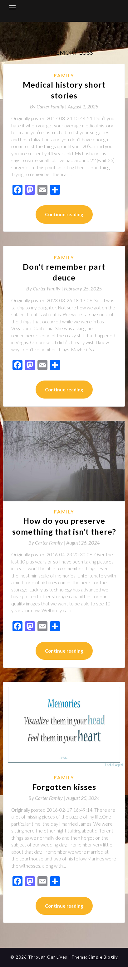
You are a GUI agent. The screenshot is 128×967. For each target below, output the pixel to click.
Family (64, 75)
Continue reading (64, 214)
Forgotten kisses (64, 786)
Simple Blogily (103, 957)
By (49, 106)
